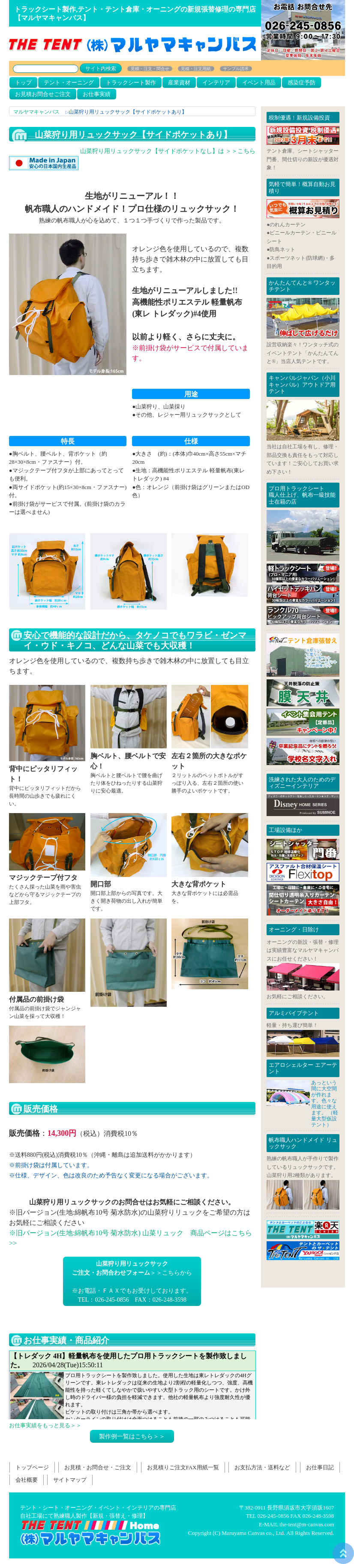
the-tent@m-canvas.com (306, 1524)
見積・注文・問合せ (150, 68)
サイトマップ (70, 1480)
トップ (23, 82)
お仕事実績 (97, 94)
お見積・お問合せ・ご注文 (97, 1467)
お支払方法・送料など (262, 1467)
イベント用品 (259, 82)
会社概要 (26, 1480)
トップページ (32, 1467)
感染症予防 (301, 82)
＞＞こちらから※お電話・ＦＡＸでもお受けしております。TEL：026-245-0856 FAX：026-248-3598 (132, 1282)
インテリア (216, 82)
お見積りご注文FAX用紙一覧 (183, 1467)
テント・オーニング (69, 82)
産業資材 (179, 82)
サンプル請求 (236, 68)
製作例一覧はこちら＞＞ (132, 1436)
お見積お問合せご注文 (43, 94)
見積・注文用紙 (196, 68)
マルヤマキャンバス (36, 112)
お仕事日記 (132, 1385)
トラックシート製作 (131, 82)
